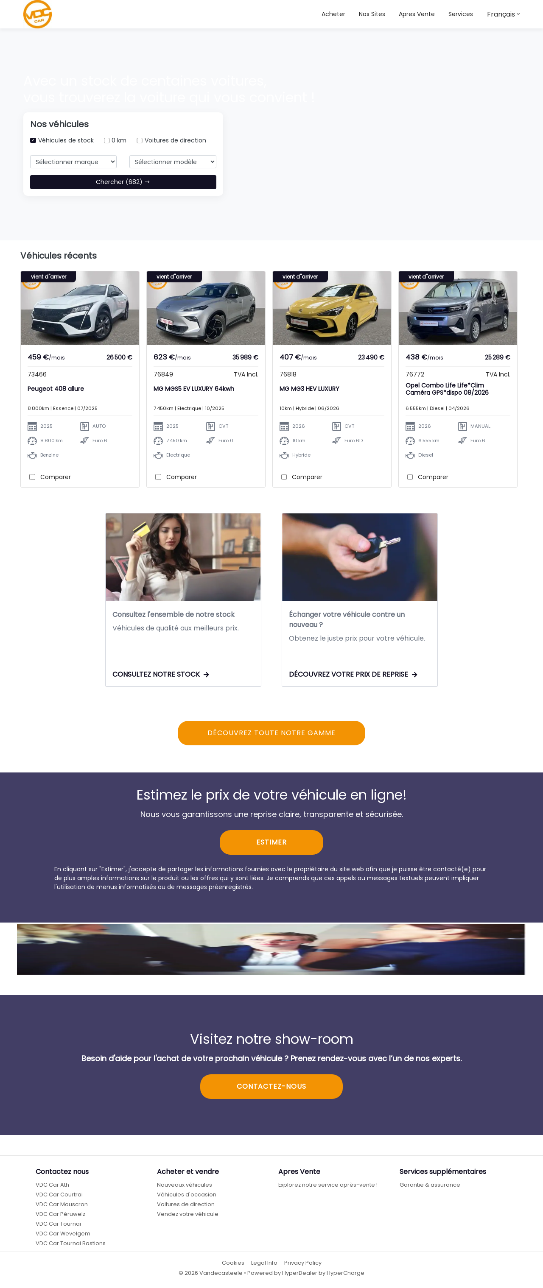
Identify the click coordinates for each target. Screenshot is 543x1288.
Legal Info (264, 1263)
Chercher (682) (123, 182)
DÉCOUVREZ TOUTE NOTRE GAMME (271, 734)
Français (501, 14)
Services (460, 14)
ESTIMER (271, 843)
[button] (372, 14)
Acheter (333, 14)
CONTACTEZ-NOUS (271, 1087)
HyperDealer (299, 1273)
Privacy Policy (303, 1263)
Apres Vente (417, 14)
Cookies (233, 1263)
